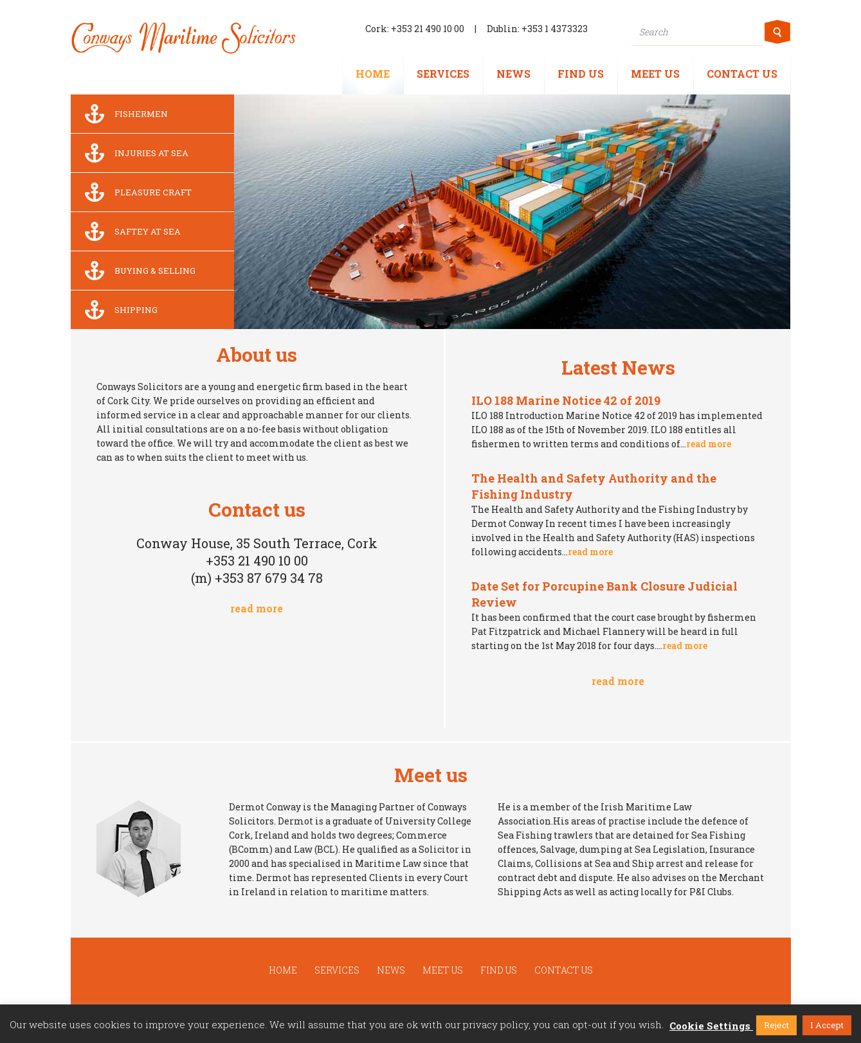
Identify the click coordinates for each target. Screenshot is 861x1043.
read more (256, 608)
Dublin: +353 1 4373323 (537, 28)
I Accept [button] (827, 1025)
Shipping (117, 309)
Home (373, 73)
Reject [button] (776, 1025)
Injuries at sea (132, 153)
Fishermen (122, 113)
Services (443, 73)
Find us (580, 73)
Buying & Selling (136, 270)
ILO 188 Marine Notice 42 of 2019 (565, 400)
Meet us (655, 73)
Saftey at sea (129, 231)
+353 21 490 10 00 (427, 28)
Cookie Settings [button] (709, 1025)
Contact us (742, 73)
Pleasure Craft (134, 192)
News (513, 73)
